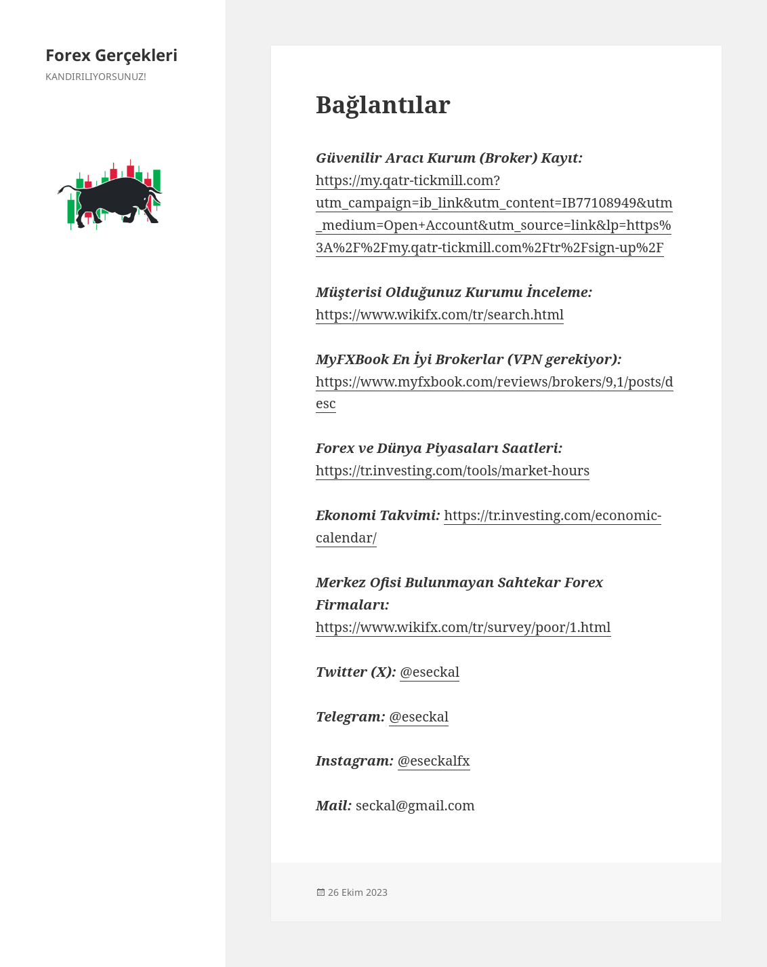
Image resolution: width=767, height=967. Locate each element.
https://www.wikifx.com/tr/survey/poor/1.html (463, 627)
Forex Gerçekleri (111, 54)
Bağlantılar (383, 104)
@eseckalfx (434, 760)
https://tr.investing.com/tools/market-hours (452, 470)
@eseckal (429, 672)
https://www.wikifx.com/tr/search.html (440, 314)
